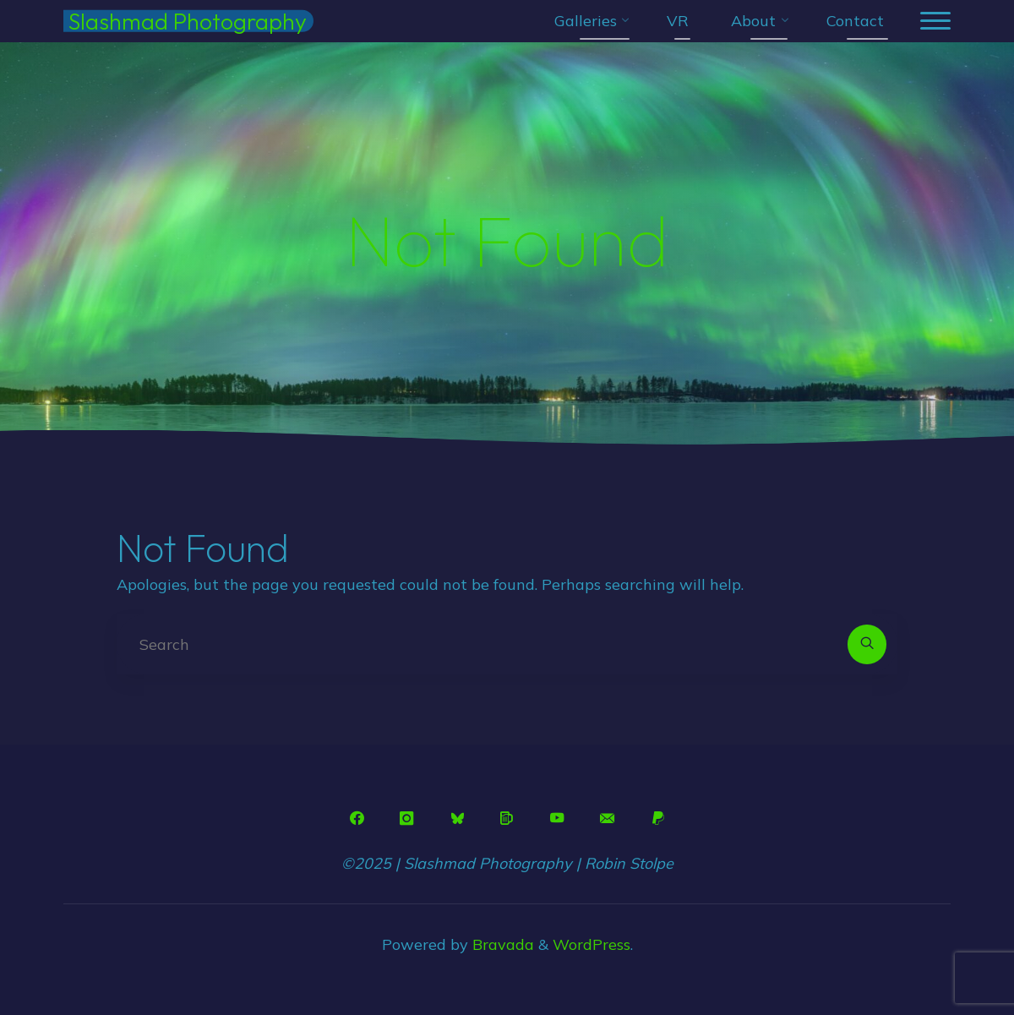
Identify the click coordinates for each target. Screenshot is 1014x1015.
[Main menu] (935, 21)
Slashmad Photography (187, 21)
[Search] (867, 644)
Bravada (501, 944)
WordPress (591, 944)
